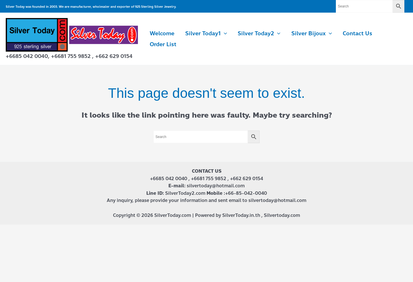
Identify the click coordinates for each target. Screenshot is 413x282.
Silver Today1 (206, 33)
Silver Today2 (259, 33)
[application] (224, 33)
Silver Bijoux (311, 33)
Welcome (162, 33)
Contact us (357, 33)
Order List (163, 44)
